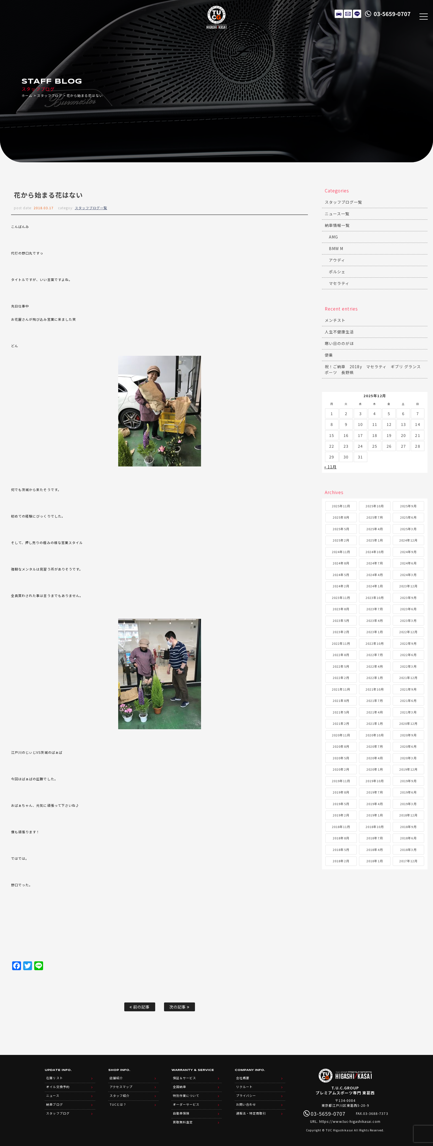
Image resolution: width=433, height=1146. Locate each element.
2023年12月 (408, 586)
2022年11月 (341, 643)
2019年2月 (341, 815)
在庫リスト (339, 14)
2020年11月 (341, 735)
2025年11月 (341, 506)
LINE (357, 14)
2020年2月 (341, 769)
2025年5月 (341, 529)
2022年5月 (341, 666)
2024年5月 (341, 574)
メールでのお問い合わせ (348, 14)
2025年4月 (374, 529)
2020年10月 (375, 735)
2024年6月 (408, 563)
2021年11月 (341, 689)
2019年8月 (341, 792)
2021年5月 (341, 712)
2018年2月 (341, 861)
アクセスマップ (121, 1086)
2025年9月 (408, 506)
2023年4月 (374, 620)
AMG (333, 237)
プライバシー (246, 1095)
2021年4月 (374, 712)
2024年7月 (374, 563)
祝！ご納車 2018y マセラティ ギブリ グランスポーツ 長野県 (373, 369)
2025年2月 (341, 540)
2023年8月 (341, 609)
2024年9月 (408, 552)
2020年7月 (374, 746)
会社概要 (242, 1078)
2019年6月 (408, 792)
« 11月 (330, 466)
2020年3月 (408, 758)
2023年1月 (374, 632)
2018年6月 (408, 838)
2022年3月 (408, 666)
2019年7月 (374, 792)
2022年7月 (374, 654)
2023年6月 (408, 609)
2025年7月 (374, 517)
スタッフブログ (49, 95)
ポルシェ (337, 271)
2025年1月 (374, 540)
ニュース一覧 (337, 213)
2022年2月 (341, 677)
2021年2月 (341, 723)
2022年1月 (374, 677)
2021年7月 (374, 700)
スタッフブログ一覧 (91, 207)
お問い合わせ (246, 1104)
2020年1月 (374, 769)
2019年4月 (374, 804)
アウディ (337, 260)
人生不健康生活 (339, 332)
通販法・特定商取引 (251, 1113)
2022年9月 (408, 643)
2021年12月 (408, 677)
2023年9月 (408, 597)
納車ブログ (54, 1104)
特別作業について (186, 1095)
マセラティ (339, 283)
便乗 (329, 355)
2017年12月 (408, 861)
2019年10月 (375, 781)
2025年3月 (408, 529)
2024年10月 (375, 552)
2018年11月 (341, 826)
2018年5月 (341, 849)
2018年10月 (375, 826)
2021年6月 (408, 700)
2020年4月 (374, 758)
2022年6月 (408, 654)
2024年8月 (341, 563)
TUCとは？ (118, 1104)
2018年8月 (341, 838)
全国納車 (179, 1086)
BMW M (336, 248)
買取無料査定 (183, 1122)
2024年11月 (341, 552)
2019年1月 (374, 815)
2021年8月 (341, 700)
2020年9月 (408, 735)
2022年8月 (341, 654)
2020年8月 (341, 746)
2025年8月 (341, 517)
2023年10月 (375, 597)
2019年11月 (341, 781)
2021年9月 (408, 689)
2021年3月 (408, 712)
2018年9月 (408, 826)
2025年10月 (375, 506)
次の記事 (179, 1007)
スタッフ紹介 (120, 1095)
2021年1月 (374, 723)
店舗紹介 (116, 1078)
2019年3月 (408, 804)
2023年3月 (408, 620)
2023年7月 (374, 609)
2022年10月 (375, 643)
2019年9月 (408, 781)
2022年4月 (374, 666)
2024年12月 (408, 540)
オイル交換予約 (57, 1086)
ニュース (52, 1095)
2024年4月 (374, 574)
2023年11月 (341, 597)
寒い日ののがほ (339, 343)
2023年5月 (341, 620)
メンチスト (335, 320)
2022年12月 (408, 632)
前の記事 (140, 1007)
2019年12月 (408, 769)
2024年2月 (341, 586)
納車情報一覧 (337, 225)
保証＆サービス (184, 1078)
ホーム (27, 95)
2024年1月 (374, 586)
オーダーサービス (186, 1104)
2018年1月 (374, 861)
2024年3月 (408, 574)
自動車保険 (181, 1113)
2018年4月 (374, 849)
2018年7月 (374, 838)
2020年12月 (408, 723)
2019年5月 (341, 804)
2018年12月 (408, 815)
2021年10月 (375, 689)
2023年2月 (341, 632)
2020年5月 (341, 758)
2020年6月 (408, 746)
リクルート (244, 1086)
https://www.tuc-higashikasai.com (350, 1121)
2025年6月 (408, 517)
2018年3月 (408, 849)
